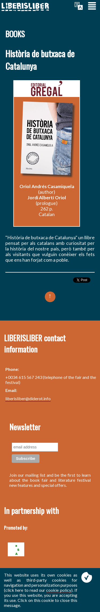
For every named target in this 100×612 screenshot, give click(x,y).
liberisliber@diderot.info (28, 398)
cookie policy (58, 590)
